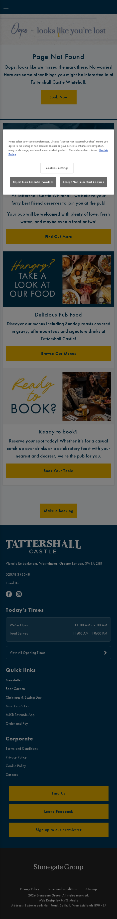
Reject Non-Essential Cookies (33, 182)
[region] (58, 162)
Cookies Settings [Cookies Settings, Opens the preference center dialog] (57, 168)
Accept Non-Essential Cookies (83, 182)
